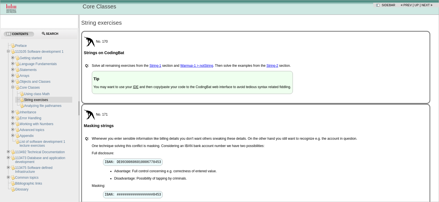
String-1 (155, 66)
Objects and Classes (35, 82)
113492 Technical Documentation (40, 152)
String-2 (272, 66)
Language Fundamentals (38, 64)
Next (426, 5)
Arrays (24, 76)
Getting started (31, 58)
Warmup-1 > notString (196, 66)
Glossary (21, 189)
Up (417, 5)
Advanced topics (32, 130)
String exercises (36, 100)
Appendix (27, 136)
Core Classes (30, 87)
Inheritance (28, 112)
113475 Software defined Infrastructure (33, 170)
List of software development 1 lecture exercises (42, 144)
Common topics (26, 178)
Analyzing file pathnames (42, 106)
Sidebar (388, 5)
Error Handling (30, 118)
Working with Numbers (36, 124)
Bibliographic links (28, 183)
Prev (407, 5)
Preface (21, 46)
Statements (28, 70)
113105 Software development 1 (39, 52)
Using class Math (37, 94)
